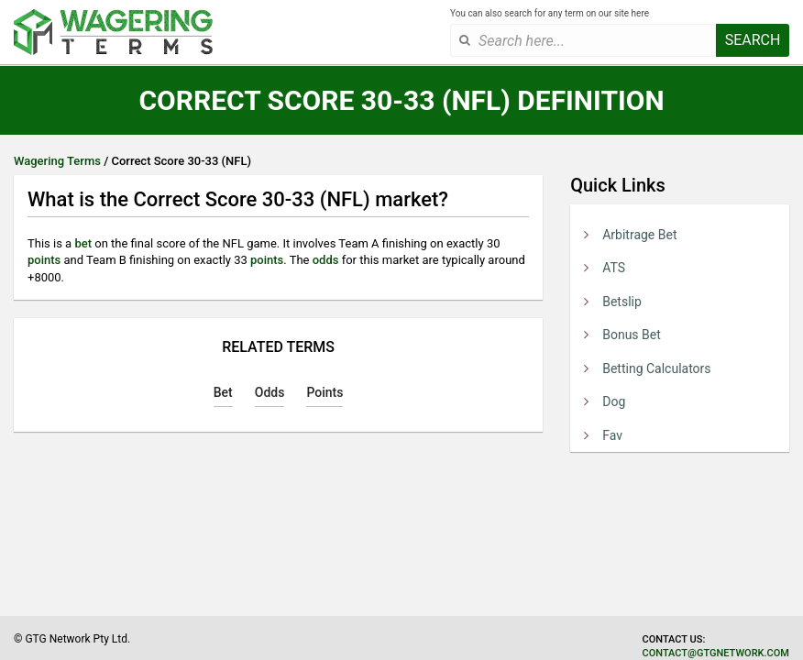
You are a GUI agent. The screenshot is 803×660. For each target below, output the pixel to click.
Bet (223, 392)
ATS (613, 267)
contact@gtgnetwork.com (716, 653)
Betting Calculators (656, 368)
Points (324, 392)
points (44, 260)
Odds (270, 392)
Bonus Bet (631, 334)
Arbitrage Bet (639, 234)
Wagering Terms (57, 161)
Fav (612, 435)
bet (83, 243)
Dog (613, 401)
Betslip (622, 301)
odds (326, 260)
